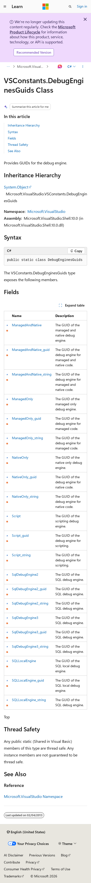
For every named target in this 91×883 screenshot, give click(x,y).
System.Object (16, 186)
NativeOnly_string (25, 496)
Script (16, 516)
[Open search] (70, 6)
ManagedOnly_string (27, 438)
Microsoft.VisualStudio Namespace (31, 66)
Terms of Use (60, 869)
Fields (12, 138)
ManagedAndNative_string (31, 374)
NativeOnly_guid (24, 477)
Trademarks (12, 876)
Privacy (31, 862)
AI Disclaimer (13, 855)
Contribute (12, 862)
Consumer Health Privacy (22, 869)
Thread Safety (18, 144)
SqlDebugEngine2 (25, 574)
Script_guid (20, 535)
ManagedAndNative (26, 325)
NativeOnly (20, 457)
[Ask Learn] (60, 66)
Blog (64, 855)
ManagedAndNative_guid (31, 349)
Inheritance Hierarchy (24, 125)
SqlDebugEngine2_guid (29, 588)
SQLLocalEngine (24, 660)
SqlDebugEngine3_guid (29, 632)
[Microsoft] (45, 6)
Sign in (82, 6)
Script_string (21, 555)
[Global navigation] (5, 6)
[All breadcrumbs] (8, 66)
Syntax (13, 131)
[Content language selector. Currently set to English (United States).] (26, 832)
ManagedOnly (22, 399)
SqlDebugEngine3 (25, 617)
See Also (14, 151)
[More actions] (83, 66)
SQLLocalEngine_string (29, 699)
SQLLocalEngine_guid (28, 680)
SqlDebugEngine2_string (30, 603)
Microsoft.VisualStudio (46, 211)
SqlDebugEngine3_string (30, 646)
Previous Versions (42, 855)
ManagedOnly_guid (26, 418)
